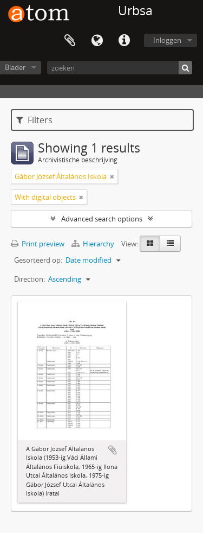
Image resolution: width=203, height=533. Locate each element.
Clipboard (69, 40)
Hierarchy (93, 244)
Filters (34, 120)
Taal (96, 40)
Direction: (29, 279)
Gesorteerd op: (38, 260)
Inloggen (167, 40)
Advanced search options (101, 219)
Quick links (123, 40)
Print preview (37, 244)
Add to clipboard (112, 450)
